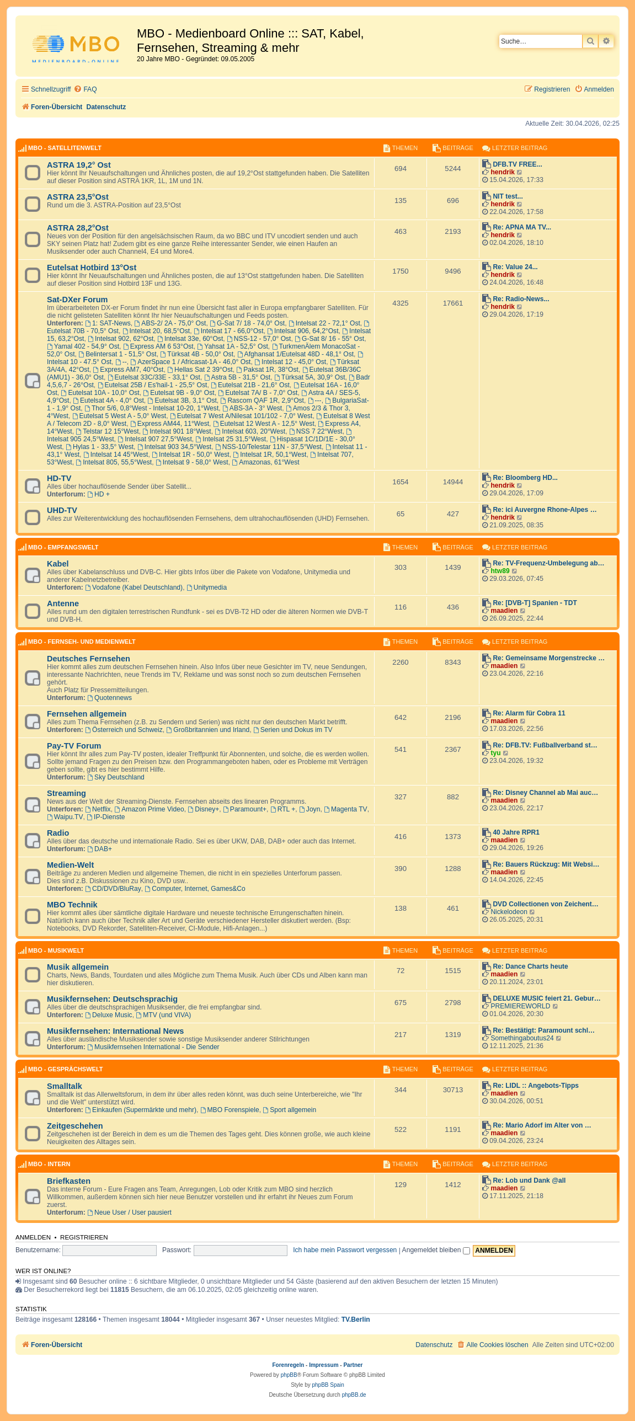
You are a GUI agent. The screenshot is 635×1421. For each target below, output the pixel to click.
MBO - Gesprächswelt (65, 1069)
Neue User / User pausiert (129, 1212)
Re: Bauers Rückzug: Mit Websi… (546, 864)
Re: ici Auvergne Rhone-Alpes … (544, 510)
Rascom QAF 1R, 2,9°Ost (262, 400)
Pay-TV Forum (74, 745)
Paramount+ (244, 809)
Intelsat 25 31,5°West (231, 439)
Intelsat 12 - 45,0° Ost (290, 362)
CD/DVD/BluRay (113, 889)
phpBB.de (354, 1395)
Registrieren (84, 1237)
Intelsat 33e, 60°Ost (190, 339)
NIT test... (507, 196)
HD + (98, 494)
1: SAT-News (108, 323)
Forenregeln (289, 1365)
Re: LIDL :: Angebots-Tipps (536, 1085)
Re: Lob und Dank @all (529, 1180)
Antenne (63, 603)
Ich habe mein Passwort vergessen (345, 1250)
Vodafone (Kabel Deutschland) (134, 587)
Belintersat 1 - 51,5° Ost (117, 354)
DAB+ (99, 849)
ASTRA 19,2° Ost (79, 165)
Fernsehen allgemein (86, 713)
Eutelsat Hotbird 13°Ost (91, 267)
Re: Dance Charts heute (530, 966)
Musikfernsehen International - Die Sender (153, 1047)
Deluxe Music (108, 1015)
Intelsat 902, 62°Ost (120, 339)
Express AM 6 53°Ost (158, 346)
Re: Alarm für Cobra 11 (529, 713)
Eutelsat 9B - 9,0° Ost (178, 393)
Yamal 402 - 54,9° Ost (83, 346)
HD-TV (59, 478)
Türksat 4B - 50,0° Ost (196, 354)
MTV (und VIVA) (163, 1015)
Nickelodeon (508, 912)
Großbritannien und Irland (208, 730)
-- (121, 362)
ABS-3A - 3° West (252, 408)
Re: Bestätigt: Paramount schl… (544, 1030)
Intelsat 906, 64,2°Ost (302, 331)
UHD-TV (62, 510)
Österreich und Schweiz (124, 730)
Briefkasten (68, 1181)
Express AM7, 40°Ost (128, 369)
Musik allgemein (78, 967)
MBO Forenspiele (229, 1110)
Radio (58, 833)
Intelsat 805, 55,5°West (114, 462)
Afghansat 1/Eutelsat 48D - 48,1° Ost (295, 354)
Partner (352, 1365)
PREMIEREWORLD (520, 1006)
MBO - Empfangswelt (63, 547)
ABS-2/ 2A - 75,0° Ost (170, 323)
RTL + (282, 809)
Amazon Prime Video (149, 809)
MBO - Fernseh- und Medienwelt (82, 641)
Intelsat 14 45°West (115, 454)
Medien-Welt (70, 865)
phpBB (289, 1375)
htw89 (499, 571)
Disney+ (203, 809)
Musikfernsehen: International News (115, 1031)
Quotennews (109, 698)
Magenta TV (345, 809)
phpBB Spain (328, 1385)
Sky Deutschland (116, 777)
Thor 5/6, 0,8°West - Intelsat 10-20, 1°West (151, 408)
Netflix (97, 809)
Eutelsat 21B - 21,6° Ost (250, 385)
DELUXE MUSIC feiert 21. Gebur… (547, 998)
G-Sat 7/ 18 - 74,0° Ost (247, 323)
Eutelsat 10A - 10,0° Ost (100, 393)
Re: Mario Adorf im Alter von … (542, 1125)
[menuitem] (85, 89)
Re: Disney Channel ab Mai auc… (545, 793)
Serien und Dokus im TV (293, 730)
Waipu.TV (65, 817)
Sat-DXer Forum (77, 299)
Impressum (323, 1365)
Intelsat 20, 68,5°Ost (156, 331)
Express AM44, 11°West (169, 424)
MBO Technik (72, 904)
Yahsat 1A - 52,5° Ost (232, 346)
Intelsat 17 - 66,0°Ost (229, 331)
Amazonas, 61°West (265, 462)
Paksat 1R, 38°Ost (267, 369)
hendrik (502, 172)
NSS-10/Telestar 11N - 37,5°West (268, 447)
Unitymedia (206, 587)
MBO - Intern (49, 1164)
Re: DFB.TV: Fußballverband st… (545, 745)
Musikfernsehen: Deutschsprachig (112, 999)
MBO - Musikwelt (56, 950)
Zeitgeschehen (75, 1125)
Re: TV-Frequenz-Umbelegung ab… (548, 563)
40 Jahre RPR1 (516, 832)
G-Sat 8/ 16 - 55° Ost (329, 339)
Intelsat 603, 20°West (250, 431)
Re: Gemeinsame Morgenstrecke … (549, 658)
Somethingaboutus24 (521, 1038)
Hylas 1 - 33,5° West (100, 447)
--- (315, 400)
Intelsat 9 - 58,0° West (192, 462)
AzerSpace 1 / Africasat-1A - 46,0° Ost (190, 362)
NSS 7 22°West (316, 431)
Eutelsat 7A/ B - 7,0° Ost (257, 393)
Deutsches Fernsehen (88, 658)
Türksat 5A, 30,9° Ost (309, 377)
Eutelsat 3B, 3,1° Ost (182, 400)
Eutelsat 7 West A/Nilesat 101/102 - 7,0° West (241, 416)
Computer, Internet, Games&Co (195, 889)
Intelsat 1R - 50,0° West (190, 454)
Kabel (58, 563)
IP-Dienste (106, 817)
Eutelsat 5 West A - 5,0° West (119, 416)
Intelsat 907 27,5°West (154, 439)
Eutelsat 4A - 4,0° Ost (108, 400)
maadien (503, 611)
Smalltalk (64, 1086)
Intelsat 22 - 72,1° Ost (324, 323)
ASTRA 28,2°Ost (78, 227)
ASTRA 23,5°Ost (78, 197)
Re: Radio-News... (521, 299)
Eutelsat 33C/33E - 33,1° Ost (154, 377)
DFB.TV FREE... (517, 164)
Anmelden (33, 1237)
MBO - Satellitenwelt (65, 148)
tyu (495, 753)
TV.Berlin (355, 1319)
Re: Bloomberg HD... (525, 478)
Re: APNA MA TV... (522, 227)
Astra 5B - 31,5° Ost (237, 377)
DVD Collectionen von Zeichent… (546, 904)
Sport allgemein (289, 1110)
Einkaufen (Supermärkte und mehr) (140, 1110)
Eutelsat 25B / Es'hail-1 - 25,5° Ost (152, 385)
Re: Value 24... (515, 267)
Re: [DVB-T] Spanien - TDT (535, 603)
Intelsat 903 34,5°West (174, 447)
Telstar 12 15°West (107, 431)
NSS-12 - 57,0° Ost (259, 339)
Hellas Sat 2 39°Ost (200, 369)
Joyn (309, 809)
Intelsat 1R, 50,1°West (269, 454)
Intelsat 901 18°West (176, 431)
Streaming (66, 793)
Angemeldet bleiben (436, 1250)
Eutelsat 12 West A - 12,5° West (263, 424)
